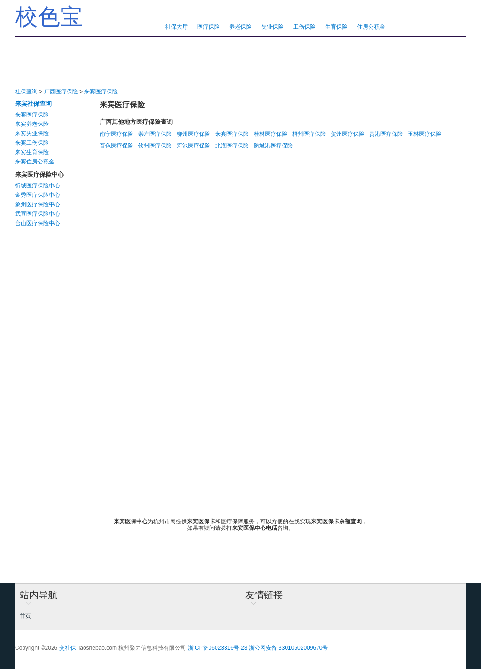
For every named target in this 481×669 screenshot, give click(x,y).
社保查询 (26, 91)
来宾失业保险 (32, 133)
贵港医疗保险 (386, 134)
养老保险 (240, 26)
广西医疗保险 (61, 91)
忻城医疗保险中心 (37, 185)
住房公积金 (371, 26)
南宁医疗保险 (116, 134)
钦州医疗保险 (155, 145)
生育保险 (336, 26)
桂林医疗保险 (270, 134)
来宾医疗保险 (101, 91)
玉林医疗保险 (425, 134)
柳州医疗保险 (193, 134)
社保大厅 (176, 26)
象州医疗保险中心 (37, 204)
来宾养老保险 (32, 124)
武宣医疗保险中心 (37, 213)
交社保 (67, 648)
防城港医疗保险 (273, 145)
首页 (25, 616)
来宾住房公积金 (34, 161)
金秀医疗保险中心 (37, 195)
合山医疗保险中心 (37, 223)
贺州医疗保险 (348, 134)
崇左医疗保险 (155, 134)
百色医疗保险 (116, 145)
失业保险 (272, 26)
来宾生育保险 (32, 152)
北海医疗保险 (232, 145)
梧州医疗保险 (309, 134)
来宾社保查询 (33, 103)
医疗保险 (208, 26)
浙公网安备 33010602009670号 (288, 648)
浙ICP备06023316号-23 (218, 648)
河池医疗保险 (193, 145)
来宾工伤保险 (32, 143)
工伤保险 (304, 26)
